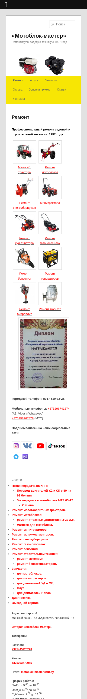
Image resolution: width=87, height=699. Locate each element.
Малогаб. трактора (24, 167)
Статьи (61, 89)
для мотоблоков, (29, 573)
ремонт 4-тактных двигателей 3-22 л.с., (46, 519)
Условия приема (39, 89)
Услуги (34, 80)
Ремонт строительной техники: (35, 554)
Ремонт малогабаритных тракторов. (39, 510)
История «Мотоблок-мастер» (32, 627)
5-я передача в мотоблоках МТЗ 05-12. (45, 500)
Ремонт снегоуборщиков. (30, 539)
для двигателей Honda (34, 593)
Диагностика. (21, 597)
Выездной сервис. (25, 603)
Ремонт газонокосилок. (29, 544)
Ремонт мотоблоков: (27, 515)
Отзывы (28, 505)
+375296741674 (59, 408)
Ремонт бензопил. (25, 549)
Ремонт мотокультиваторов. (33, 534)
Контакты (19, 98)
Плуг (20, 588)
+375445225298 (22, 649)
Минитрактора (50, 203)
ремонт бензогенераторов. (37, 564)
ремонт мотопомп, (30, 558)
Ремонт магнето (50, 309)
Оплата (17, 89)
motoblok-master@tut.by (37, 672)
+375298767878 (23, 418)
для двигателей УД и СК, (35, 583)
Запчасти (51, 80)
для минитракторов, (32, 578)
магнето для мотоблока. (35, 525)
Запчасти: (19, 568)
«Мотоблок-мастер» (39, 36)
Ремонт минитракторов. (30, 529)
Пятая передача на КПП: (30, 485)
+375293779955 (22, 663)
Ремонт (18, 80)
